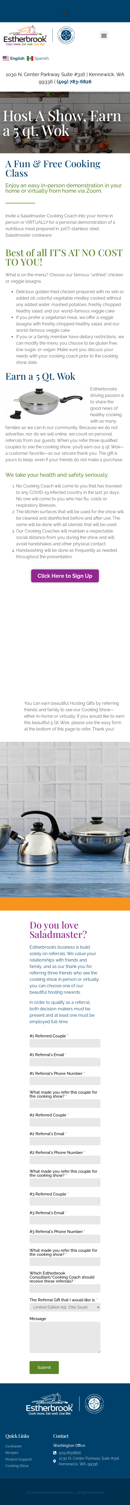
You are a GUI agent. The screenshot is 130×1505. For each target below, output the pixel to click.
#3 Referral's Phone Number (57, 1232)
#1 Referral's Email (48, 1055)
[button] (65, 12)
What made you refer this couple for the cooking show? (63, 1094)
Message (38, 1319)
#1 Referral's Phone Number (57, 1074)
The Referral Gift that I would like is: (64, 1300)
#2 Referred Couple (49, 1115)
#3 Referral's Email (48, 1213)
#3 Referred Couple (49, 1194)
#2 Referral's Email (48, 1134)
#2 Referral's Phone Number (57, 1153)
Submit (44, 1367)
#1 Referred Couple (49, 1036)
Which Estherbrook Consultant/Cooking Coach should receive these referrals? (62, 1277)
